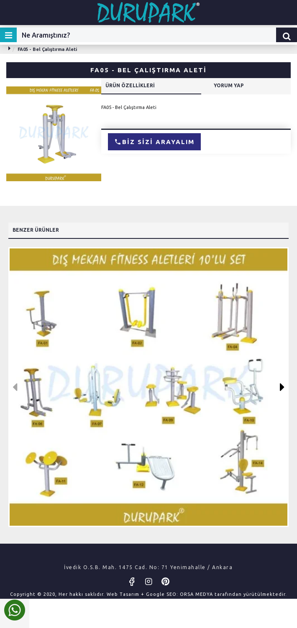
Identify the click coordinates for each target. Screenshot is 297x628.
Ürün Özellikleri (130, 85)
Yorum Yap (229, 85)
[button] (15, 387)
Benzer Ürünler (36, 230)
